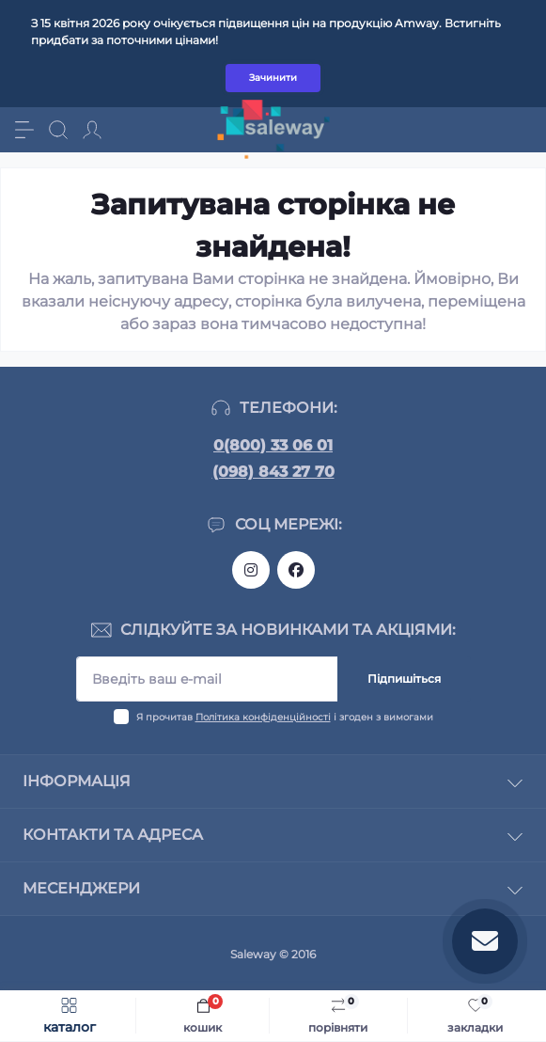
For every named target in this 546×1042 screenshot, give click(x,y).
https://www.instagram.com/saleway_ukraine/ (250, 569)
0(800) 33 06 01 (273, 445)
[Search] (58, 129)
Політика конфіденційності (263, 717)
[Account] (92, 129)
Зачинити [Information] (273, 77)
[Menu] (24, 129)
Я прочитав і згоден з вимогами (284, 717)
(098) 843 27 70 (273, 472)
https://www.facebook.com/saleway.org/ (296, 569)
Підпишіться (404, 678)
